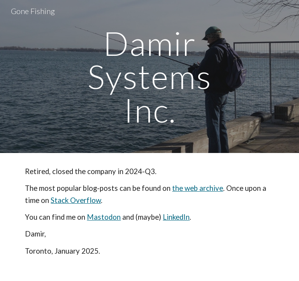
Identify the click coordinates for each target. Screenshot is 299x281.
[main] (149, 76)
